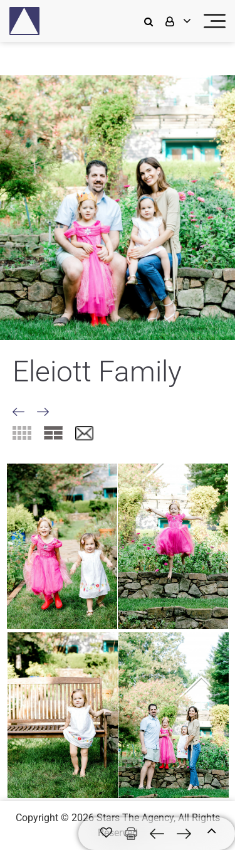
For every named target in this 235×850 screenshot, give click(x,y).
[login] (176, 21)
